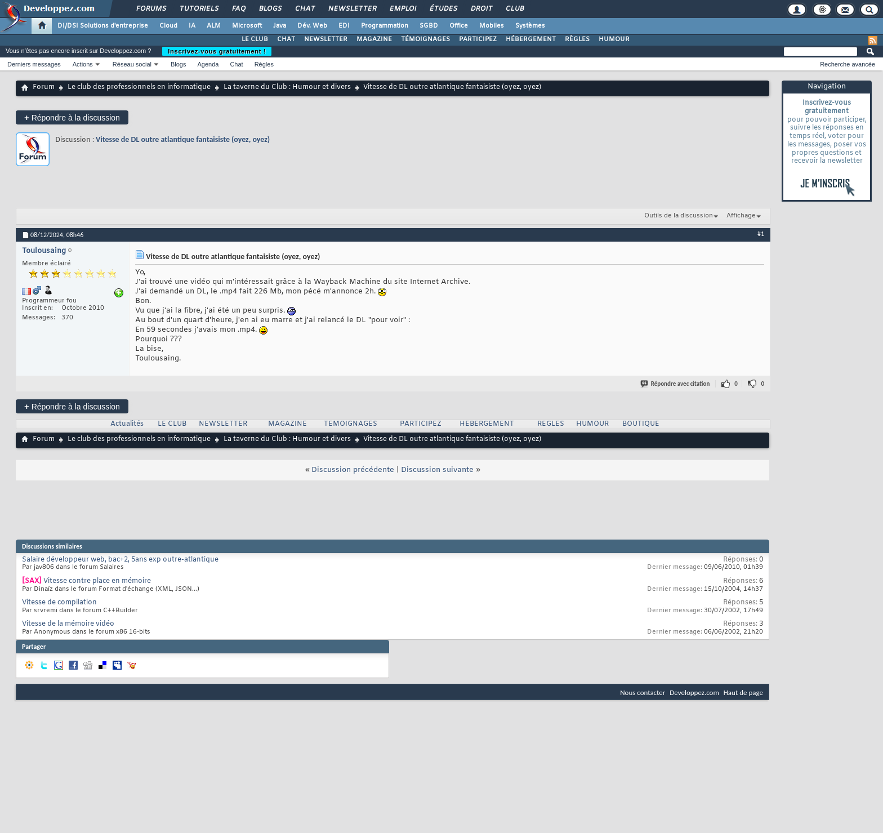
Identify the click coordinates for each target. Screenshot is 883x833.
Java (279, 26)
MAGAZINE (374, 39)
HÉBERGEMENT (531, 39)
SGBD (429, 26)
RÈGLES (577, 39)
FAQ (238, 9)
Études (443, 9)
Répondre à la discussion (72, 117)
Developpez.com (694, 692)
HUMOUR (614, 39)
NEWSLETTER (325, 39)
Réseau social (132, 64)
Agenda (207, 64)
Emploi (402, 9)
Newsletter (352, 9)
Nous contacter (642, 692)
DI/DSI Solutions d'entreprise (102, 26)
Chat (304, 9)
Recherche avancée (847, 64)
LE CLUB (255, 39)
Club (514, 9)
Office (458, 26)
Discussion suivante (437, 470)
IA (192, 26)
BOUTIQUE (640, 424)
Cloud (168, 26)
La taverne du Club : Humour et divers (287, 87)
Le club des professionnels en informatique (139, 87)
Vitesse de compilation (59, 602)
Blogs (269, 9)
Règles (264, 64)
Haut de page (743, 692)
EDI (344, 26)
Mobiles (491, 26)
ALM (214, 26)
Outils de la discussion (678, 216)
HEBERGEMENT (487, 424)
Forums (151, 9)
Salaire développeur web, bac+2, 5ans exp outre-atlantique (120, 559)
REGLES (550, 424)
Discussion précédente (352, 470)
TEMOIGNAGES (350, 424)
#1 (760, 234)
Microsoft (247, 26)
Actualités (127, 424)
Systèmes (530, 26)
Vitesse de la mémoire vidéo (68, 624)
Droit (481, 9)
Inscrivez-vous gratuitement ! (217, 51)
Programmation (384, 26)
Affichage (741, 216)
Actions (83, 64)
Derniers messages (34, 64)
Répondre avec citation (675, 383)
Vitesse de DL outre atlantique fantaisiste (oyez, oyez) (183, 139)
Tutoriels (198, 9)
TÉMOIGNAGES (425, 39)
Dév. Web (312, 26)
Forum (44, 87)
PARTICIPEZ (478, 39)
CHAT (286, 39)
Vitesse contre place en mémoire (97, 581)
